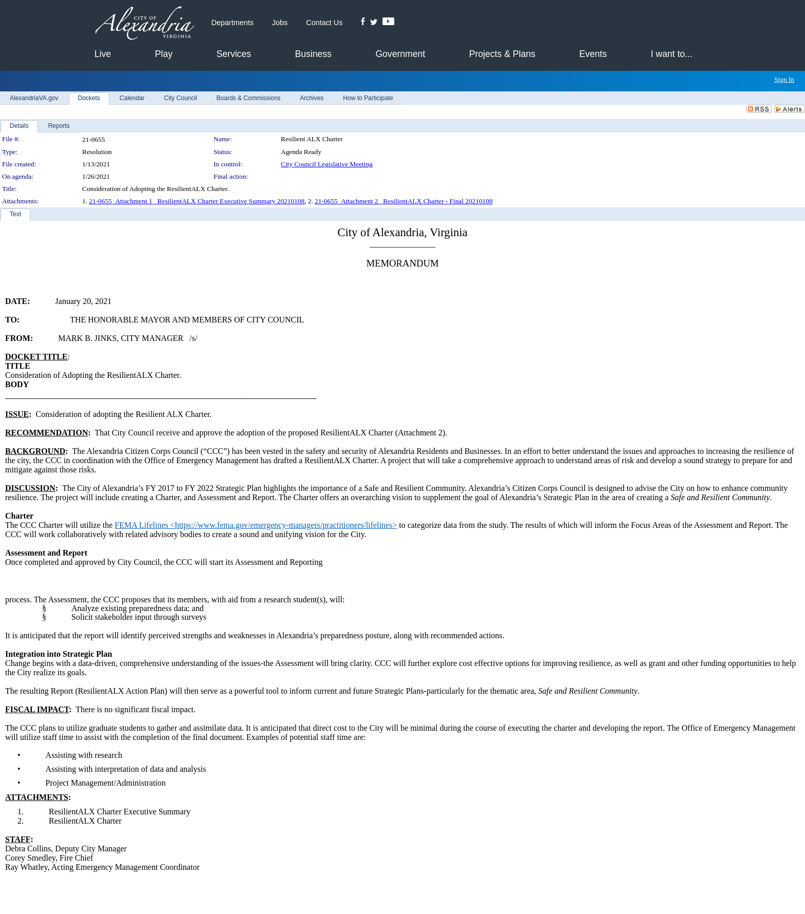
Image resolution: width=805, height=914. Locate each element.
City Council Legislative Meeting (327, 164)
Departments (232, 22)
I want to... (672, 54)
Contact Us (324, 22)
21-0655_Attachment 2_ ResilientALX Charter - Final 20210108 (403, 201)
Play (163, 54)
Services (234, 54)
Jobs (280, 22)
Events (593, 54)
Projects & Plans (502, 54)
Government (400, 54)
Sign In (784, 79)
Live (102, 54)
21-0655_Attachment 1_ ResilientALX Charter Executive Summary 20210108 (196, 201)
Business (313, 54)
